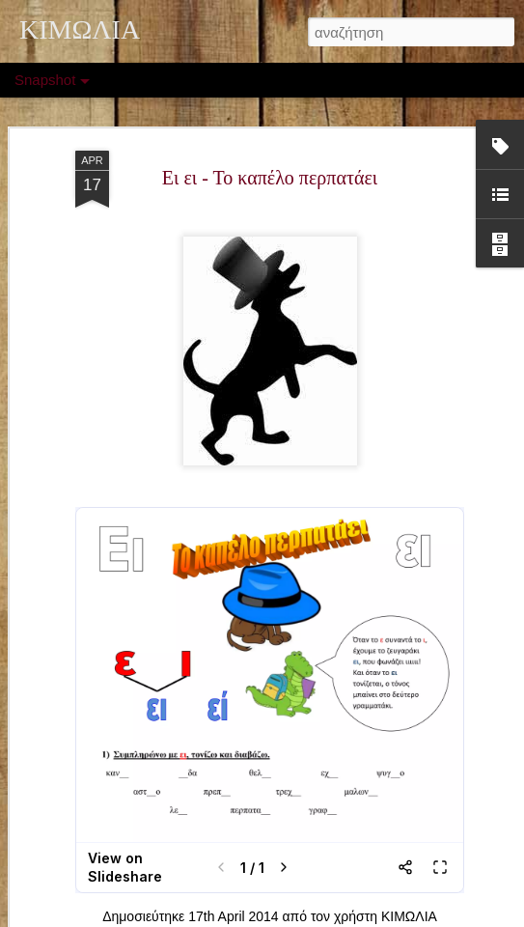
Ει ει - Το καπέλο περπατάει (269, 177)
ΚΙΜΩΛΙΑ (409, 916)
